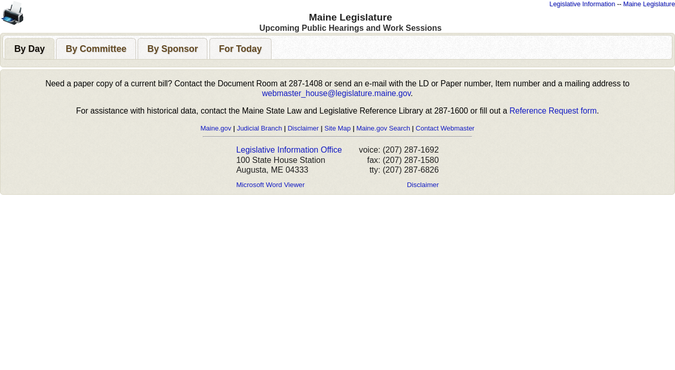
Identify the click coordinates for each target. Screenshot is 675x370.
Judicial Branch (259, 128)
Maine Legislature (649, 4)
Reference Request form (553, 110)
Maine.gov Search (383, 128)
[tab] (29, 48)
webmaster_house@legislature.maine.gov (336, 93)
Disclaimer (303, 128)
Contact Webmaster (445, 128)
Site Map (337, 128)
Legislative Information (582, 4)
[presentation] (29, 49)
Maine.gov (216, 128)
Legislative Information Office (289, 149)
